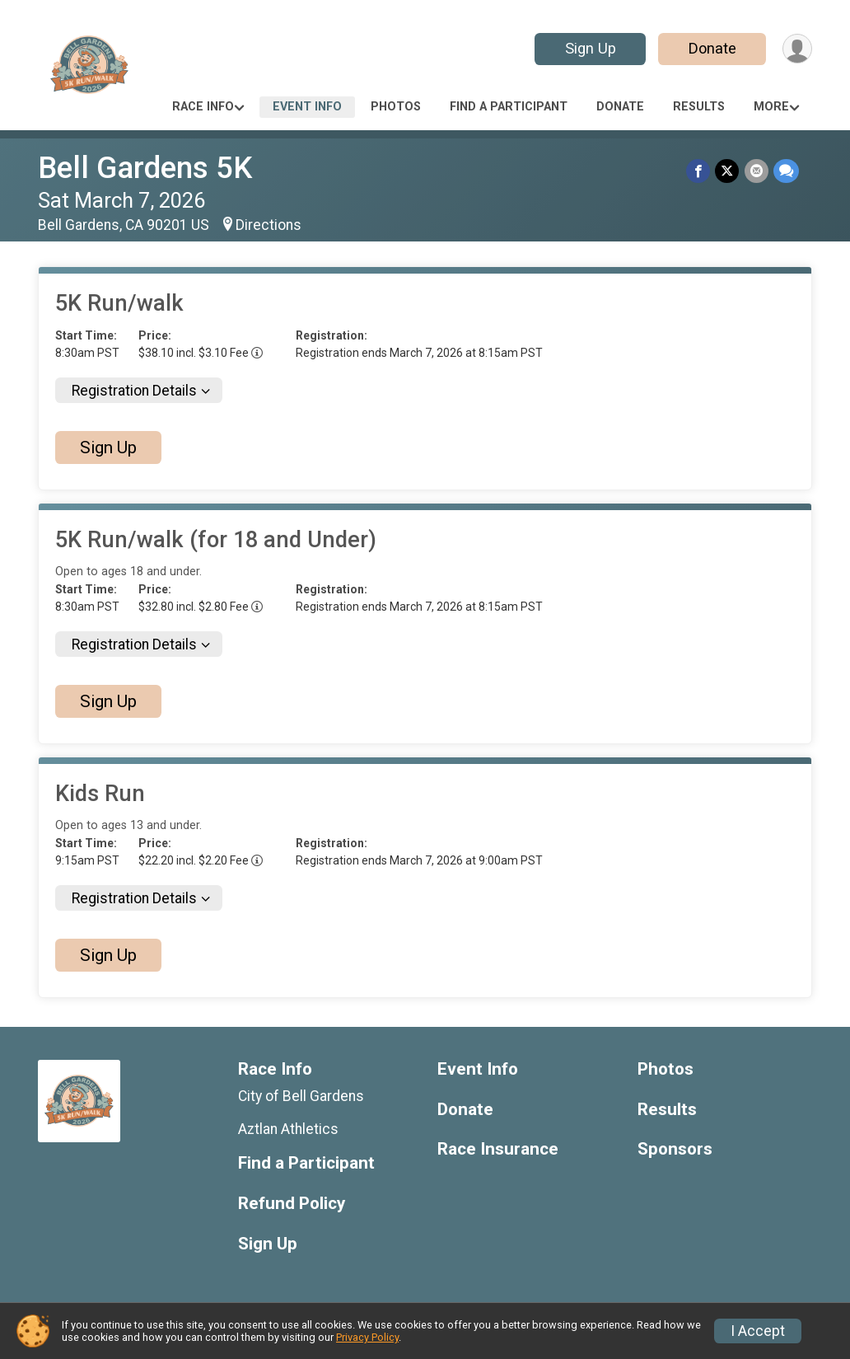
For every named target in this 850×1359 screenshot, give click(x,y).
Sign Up (589, 48)
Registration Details (134, 390)
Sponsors (675, 1149)
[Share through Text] (786, 171)
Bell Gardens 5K (145, 167)
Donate (712, 48)
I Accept (758, 1331)
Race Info (203, 107)
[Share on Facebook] (699, 171)
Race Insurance (497, 1149)
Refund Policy (291, 1203)
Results (699, 107)
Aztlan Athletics (288, 1129)
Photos (396, 107)
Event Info (307, 107)
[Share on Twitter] (728, 171)
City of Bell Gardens (301, 1096)
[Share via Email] (756, 171)
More (771, 107)
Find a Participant (508, 107)
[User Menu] (797, 49)
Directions (268, 225)
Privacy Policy (367, 1337)
